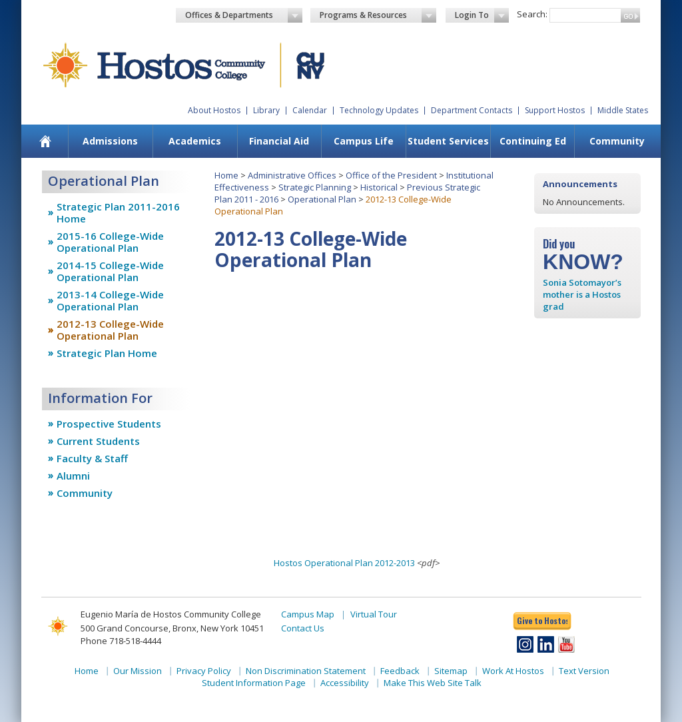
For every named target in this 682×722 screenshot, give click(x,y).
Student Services (448, 141)
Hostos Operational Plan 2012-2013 (344, 563)
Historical (379, 187)
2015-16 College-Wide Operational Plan (110, 242)
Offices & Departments (243, 15)
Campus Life (364, 141)
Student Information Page (254, 683)
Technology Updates (379, 110)
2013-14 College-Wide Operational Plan (110, 300)
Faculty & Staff (92, 458)
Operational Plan (322, 199)
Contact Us (302, 628)
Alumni (73, 476)
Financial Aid (279, 141)
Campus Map (307, 614)
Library (266, 110)
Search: (532, 14)
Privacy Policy (203, 671)
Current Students (98, 441)
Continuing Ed (533, 141)
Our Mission (137, 671)
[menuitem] (45, 141)
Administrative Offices (292, 175)
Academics (195, 141)
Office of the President (391, 175)
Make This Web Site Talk (433, 683)
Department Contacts (471, 110)
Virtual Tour (373, 614)
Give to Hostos (542, 620)
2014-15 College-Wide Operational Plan (110, 271)
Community (617, 141)
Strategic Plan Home (107, 353)
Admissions (110, 141)
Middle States (622, 110)
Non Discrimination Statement (306, 671)
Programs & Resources (378, 15)
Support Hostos (555, 110)
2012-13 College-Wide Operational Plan (110, 330)
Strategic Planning (314, 187)
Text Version (584, 671)
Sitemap (451, 671)
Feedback (400, 671)
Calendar (309, 110)
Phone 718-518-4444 (121, 641)
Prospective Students (109, 424)
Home (226, 175)
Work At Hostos (513, 671)
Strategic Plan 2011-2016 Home (118, 212)
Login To (482, 15)
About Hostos (214, 110)
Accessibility (344, 683)
